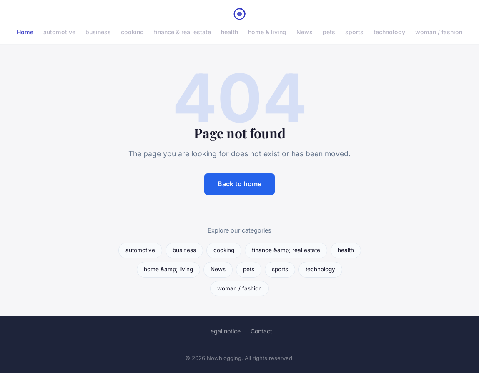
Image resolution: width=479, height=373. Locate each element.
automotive (59, 31)
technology (389, 31)
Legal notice (224, 331)
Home (25, 31)
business (98, 31)
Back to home (239, 184)
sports (354, 31)
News (304, 31)
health (229, 31)
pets (329, 31)
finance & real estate (182, 31)
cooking (132, 31)
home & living (267, 31)
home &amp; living (168, 269)
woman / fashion (438, 31)
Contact (261, 331)
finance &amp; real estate (286, 250)
